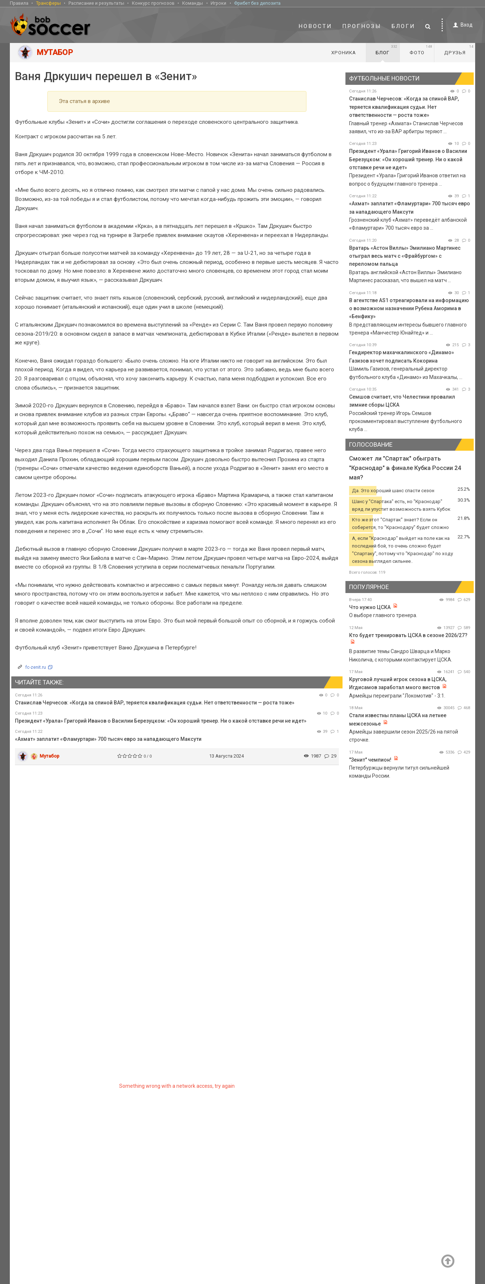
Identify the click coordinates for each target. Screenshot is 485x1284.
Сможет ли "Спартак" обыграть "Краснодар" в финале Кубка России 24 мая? (405, 468)
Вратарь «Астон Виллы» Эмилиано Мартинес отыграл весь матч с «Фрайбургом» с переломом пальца (405, 256)
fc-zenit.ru (35, 667)
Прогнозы (362, 26)
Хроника (343, 52)
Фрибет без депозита (257, 3)
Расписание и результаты (96, 3)
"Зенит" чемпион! (370, 760)
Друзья (459, 49)
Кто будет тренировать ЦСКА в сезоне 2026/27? (408, 635)
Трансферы (48, 3)
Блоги (403, 26)
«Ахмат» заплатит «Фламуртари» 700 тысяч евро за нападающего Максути (108, 739)
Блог (387, 49)
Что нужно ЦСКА (370, 607)
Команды (192, 3)
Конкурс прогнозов (153, 3)
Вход (461, 25)
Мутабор (49, 756)
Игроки (218, 3)
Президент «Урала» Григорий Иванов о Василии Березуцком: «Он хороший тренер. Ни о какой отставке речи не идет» (160, 721)
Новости (315, 26)
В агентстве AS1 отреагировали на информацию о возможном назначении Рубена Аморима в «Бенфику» (409, 308)
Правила (19, 3)
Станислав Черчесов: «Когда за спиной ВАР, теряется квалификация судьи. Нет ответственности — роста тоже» (154, 703)
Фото (421, 49)
